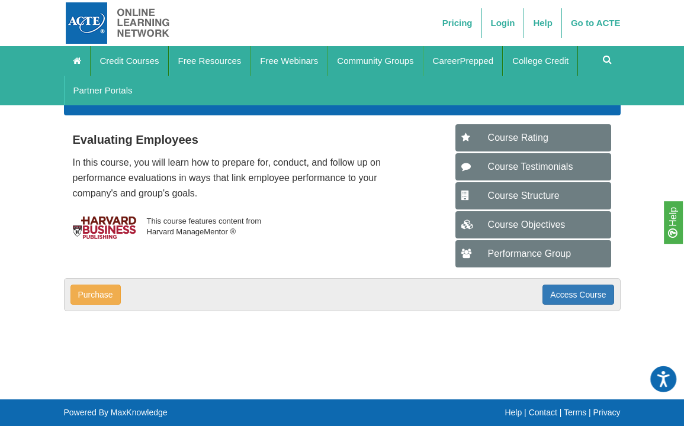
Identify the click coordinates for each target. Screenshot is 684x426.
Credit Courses (129, 61)
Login (503, 23)
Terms (575, 412)
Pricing (457, 23)
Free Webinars (289, 61)
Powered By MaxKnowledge (116, 412)
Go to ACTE (596, 23)
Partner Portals (103, 90)
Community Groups (375, 61)
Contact (543, 412)
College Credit (540, 61)
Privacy (607, 412)
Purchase (95, 294)
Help (672, 222)
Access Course (578, 294)
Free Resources (210, 61)
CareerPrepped (463, 61)
